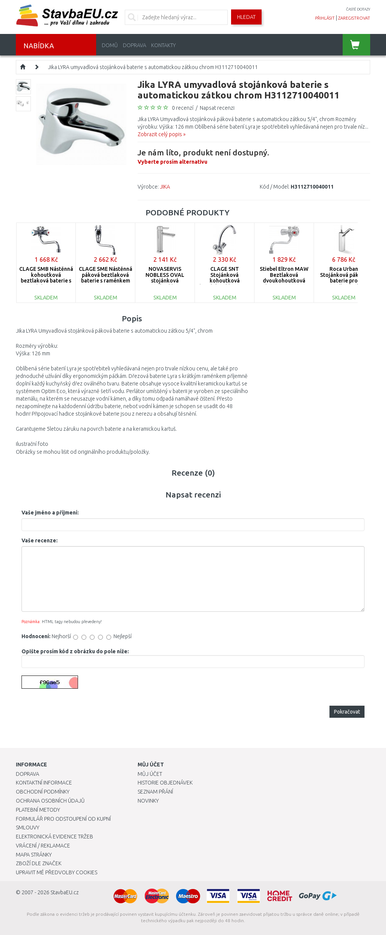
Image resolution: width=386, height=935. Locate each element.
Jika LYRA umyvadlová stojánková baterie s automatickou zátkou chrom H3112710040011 (153, 67)
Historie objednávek (165, 783)
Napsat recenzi (217, 108)
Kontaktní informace (44, 783)
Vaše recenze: (39, 540)
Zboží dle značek (38, 863)
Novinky (148, 801)
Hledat (246, 17)
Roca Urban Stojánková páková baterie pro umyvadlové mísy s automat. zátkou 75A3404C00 (344, 283)
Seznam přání (155, 792)
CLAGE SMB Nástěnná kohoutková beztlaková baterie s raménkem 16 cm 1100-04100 (46, 280)
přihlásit (325, 18)
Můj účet (150, 774)
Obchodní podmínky (42, 792)
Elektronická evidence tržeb (54, 837)
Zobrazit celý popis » (161, 134)
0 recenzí (182, 108)
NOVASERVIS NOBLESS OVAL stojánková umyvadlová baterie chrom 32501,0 (165, 280)
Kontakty (163, 45)
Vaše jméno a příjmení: (50, 513)
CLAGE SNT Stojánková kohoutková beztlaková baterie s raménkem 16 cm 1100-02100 (224, 283)
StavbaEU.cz (65, 892)
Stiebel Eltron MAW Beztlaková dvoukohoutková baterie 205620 (284, 277)
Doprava (134, 45)
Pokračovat (347, 712)
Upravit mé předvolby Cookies (56, 872)
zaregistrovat (354, 18)
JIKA (165, 187)
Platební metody (38, 810)
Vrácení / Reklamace (43, 846)
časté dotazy (358, 9)
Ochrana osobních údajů (50, 801)
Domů (110, 45)
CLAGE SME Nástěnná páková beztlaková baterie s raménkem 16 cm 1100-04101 (105, 277)
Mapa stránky (34, 855)
